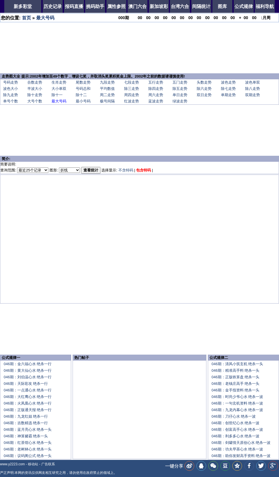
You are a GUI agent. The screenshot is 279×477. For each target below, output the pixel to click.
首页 (26, 17)
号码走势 (10, 82)
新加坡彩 (159, 6)
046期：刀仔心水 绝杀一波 (234, 416)
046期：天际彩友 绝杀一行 (26, 383)
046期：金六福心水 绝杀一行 (28, 364)
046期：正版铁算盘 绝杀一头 (235, 377)
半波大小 (34, 88)
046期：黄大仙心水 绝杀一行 (28, 370)
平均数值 (107, 88)
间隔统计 (201, 6)
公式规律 (244, 6)
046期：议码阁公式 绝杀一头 (28, 456)
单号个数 (10, 101)
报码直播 (74, 6)
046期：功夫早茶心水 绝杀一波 (237, 449)
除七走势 (228, 88)
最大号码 (45, 17)
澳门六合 (137, 6)
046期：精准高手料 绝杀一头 (235, 370)
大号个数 (34, 101)
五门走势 (180, 82)
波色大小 (10, 88)
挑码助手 (95, 6)
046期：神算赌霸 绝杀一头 (26, 436)
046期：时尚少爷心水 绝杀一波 (237, 397)
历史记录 (53, 6)
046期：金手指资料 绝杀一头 (235, 390)
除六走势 (204, 88)
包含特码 (143, 170)
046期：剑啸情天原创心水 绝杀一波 (241, 442)
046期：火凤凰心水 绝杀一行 (28, 403)
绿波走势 (180, 101)
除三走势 (131, 88)
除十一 (57, 95)
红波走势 (131, 101)
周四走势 (131, 95)
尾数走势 (83, 82)
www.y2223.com (12, 464)
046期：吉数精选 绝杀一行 (26, 423)
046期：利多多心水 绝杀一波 (235, 436)
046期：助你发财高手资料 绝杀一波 (241, 456)
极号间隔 (107, 101)
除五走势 (180, 88)
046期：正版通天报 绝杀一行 (28, 410)
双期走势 (252, 95)
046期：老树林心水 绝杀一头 (28, 449)
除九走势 (10, 95)
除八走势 (252, 88)
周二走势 (107, 95)
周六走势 (155, 95)
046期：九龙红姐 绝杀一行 (26, 416)
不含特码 (125, 170)
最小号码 (83, 101)
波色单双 (252, 82)
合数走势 (34, 82)
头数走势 (204, 82)
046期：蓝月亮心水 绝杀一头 (28, 429)
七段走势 (131, 82)
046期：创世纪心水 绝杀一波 (235, 423)
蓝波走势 (155, 101)
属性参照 (116, 6)
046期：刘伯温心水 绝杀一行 (28, 377)
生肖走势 (59, 82)
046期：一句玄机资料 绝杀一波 (237, 403)
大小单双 (59, 88)
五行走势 (155, 82)
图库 (222, 6)
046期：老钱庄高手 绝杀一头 (235, 383)
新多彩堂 (23, 6)
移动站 (33, 464)
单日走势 (180, 95)
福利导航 (265, 6)
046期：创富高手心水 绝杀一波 (237, 429)
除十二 (81, 95)
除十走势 (34, 95)
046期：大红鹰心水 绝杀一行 (28, 397)
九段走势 (107, 82)
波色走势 (228, 82)
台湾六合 (180, 6)
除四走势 (155, 88)
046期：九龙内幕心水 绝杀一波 (237, 410)
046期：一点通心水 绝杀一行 (28, 390)
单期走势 (228, 95)
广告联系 (48, 464)
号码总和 (83, 88)
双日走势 (204, 95)
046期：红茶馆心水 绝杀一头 (28, 442)
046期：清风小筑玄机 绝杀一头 (237, 364)
